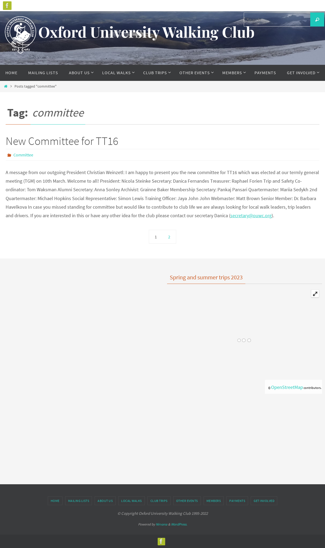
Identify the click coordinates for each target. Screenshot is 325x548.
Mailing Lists (78, 501)
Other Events (187, 501)
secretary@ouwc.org (251, 215)
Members (213, 501)
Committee (23, 154)
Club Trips (159, 501)
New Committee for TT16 (62, 141)
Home (55, 501)
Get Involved (264, 501)
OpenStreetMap (287, 387)
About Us (105, 501)
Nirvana (161, 524)
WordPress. (179, 524)
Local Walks (131, 501)
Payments (237, 501)
